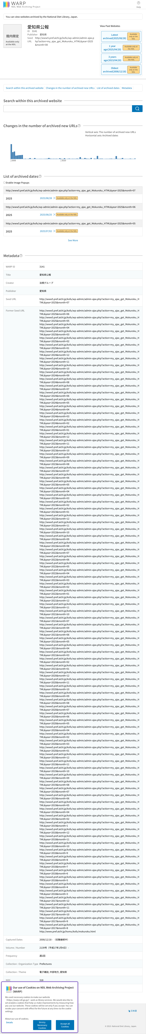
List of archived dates (108, 88)
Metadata (127, 88)
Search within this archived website (24, 88)
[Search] (137, 108)
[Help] (79, 125)
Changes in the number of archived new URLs (70, 88)
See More (73, 240)
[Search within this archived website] (67, 108)
